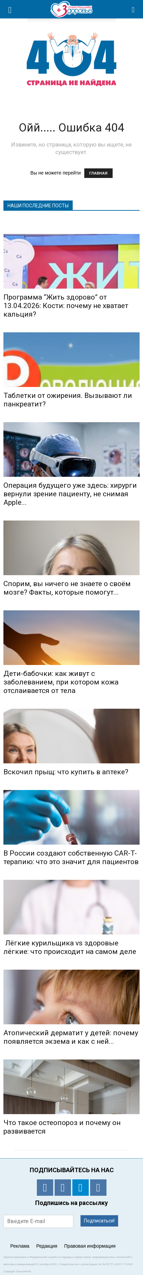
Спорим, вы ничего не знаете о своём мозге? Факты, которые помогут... (67, 588)
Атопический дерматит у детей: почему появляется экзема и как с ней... (70, 1037)
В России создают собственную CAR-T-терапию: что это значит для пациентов (71, 857)
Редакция (46, 1246)
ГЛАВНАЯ (98, 173)
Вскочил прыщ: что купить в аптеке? (65, 772)
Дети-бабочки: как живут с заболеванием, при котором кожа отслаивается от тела (60, 682)
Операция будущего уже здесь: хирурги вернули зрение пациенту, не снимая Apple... (70, 494)
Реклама (19, 1246)
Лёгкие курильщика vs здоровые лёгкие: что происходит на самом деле (69, 947)
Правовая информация (90, 1246)
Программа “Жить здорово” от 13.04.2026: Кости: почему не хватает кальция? (65, 305)
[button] (133, 9)
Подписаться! (99, 1220)
